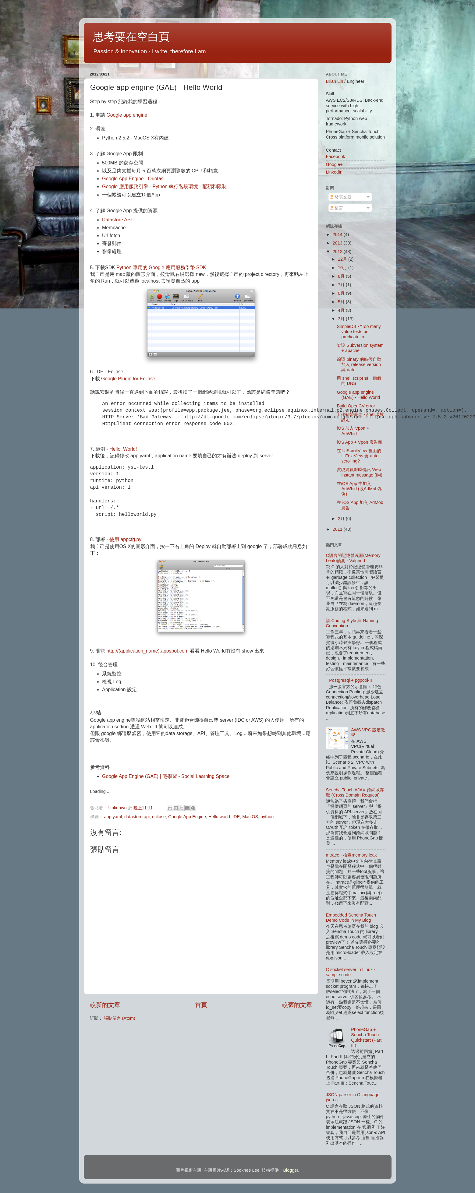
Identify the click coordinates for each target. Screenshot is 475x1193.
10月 (343, 267)
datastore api (137, 816)
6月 (342, 293)
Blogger (290, 1170)
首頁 (201, 1004)
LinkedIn (334, 172)
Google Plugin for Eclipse (128, 378)
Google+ (334, 164)
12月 (343, 259)
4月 (342, 310)
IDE (236, 816)
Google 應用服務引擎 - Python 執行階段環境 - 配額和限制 (164, 186)
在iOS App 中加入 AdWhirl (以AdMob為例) (359, 489)
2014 (338, 234)
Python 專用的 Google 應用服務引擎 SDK (161, 267)
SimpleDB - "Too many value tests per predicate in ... (359, 332)
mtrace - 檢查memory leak (351, 855)
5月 (342, 301)
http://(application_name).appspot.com (148, 650)
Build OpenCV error (356, 405)
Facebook (335, 156)
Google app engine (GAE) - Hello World (358, 395)
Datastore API (117, 219)
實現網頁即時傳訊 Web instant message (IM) (359, 472)
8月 (342, 276)
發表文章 (341, 197)
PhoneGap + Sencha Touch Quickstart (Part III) (366, 1037)
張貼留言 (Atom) (119, 1018)
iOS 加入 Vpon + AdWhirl (353, 431)
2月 (342, 518)
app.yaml (113, 816)
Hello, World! (123, 449)
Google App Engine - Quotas (133, 178)
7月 (342, 284)
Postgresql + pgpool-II (350, 680)
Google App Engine (187, 816)
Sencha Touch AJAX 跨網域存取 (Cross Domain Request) (355, 792)
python (267, 816)
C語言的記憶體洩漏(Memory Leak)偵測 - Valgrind (353, 558)
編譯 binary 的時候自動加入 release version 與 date (359, 364)
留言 (336, 208)
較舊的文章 (297, 1004)
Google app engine (127, 115)
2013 (338, 243)
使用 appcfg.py (125, 539)
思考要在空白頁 (131, 36)
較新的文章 (105, 1004)
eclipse (159, 816)
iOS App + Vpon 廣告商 (359, 442)
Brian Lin (334, 81)
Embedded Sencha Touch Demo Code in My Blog (351, 918)
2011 (338, 529)
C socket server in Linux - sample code (350, 972)
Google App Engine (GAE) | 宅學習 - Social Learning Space (165, 776)
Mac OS (250, 816)
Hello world (219, 816)
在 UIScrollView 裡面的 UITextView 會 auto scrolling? (359, 456)
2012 (338, 251)
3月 (342, 318)
